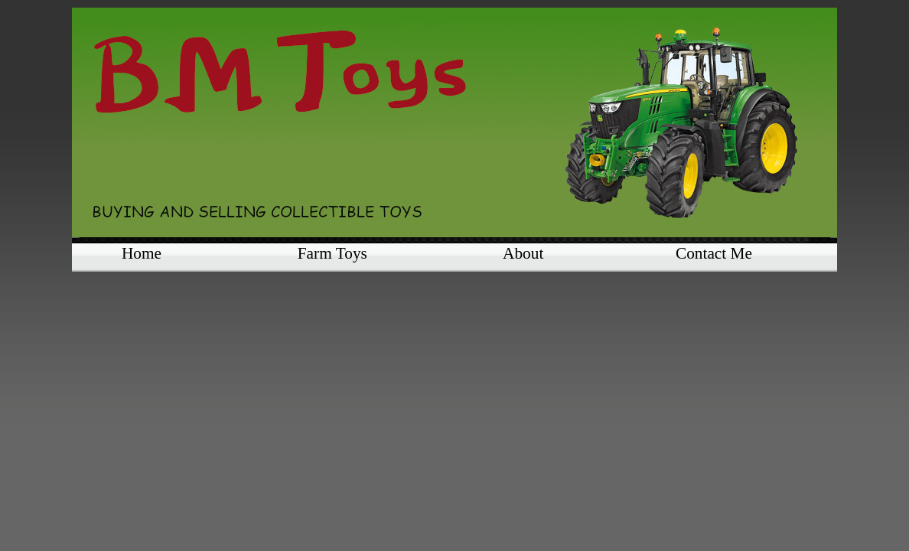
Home (141, 253)
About (523, 253)
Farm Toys (332, 253)
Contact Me (714, 253)
